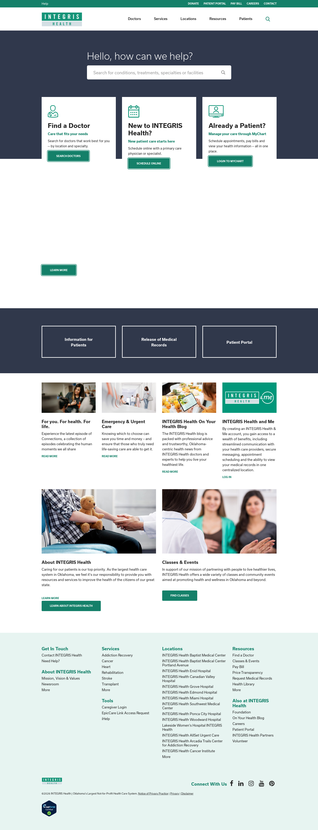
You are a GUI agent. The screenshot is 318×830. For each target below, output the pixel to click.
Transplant (110, 684)
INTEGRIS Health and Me (248, 421)
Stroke (107, 678)
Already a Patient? (237, 125)
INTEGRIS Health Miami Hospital (187, 698)
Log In (226, 477)
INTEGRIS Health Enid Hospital (186, 671)
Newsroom (50, 684)
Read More (170, 471)
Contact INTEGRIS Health (62, 655)
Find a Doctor (69, 125)
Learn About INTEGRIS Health (71, 605)
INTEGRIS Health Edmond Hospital (189, 692)
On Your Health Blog (248, 718)
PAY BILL (236, 3)
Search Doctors (68, 156)
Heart (106, 667)
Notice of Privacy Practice (153, 793)
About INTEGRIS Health (66, 562)
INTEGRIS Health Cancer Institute (188, 751)
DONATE (193, 3)
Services (160, 19)
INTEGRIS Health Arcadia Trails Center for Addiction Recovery (192, 743)
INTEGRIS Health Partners (252, 735)
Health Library (243, 684)
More (46, 690)
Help (45, 3)
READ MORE (49, 456)
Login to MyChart (230, 161)
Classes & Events (245, 661)
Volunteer (240, 741)
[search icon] (269, 19)
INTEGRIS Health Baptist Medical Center (194, 655)
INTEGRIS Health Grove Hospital (187, 686)
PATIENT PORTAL (215, 3)
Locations (188, 19)
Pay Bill (238, 667)
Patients (245, 19)
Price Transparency (247, 672)
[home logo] (62, 22)
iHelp (106, 719)
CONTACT (270, 3)
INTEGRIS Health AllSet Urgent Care (190, 735)
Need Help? (51, 661)
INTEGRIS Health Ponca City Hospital (191, 714)
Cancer (107, 661)
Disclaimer (187, 793)
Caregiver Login (114, 707)
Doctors (134, 19)
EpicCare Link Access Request (125, 713)
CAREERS (253, 3)
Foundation (241, 712)
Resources (217, 19)
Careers (238, 724)
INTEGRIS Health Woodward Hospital (191, 719)
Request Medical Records (252, 678)
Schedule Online (149, 163)
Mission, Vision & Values (61, 678)
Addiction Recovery (117, 655)
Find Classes (179, 595)
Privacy (174, 793)
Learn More (59, 270)
